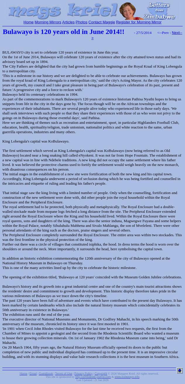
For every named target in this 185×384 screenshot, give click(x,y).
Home (28, 22)
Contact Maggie (101, 22)
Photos (81, 22)
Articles (68, 22)
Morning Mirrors (48, 22)
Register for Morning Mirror (138, 22)
